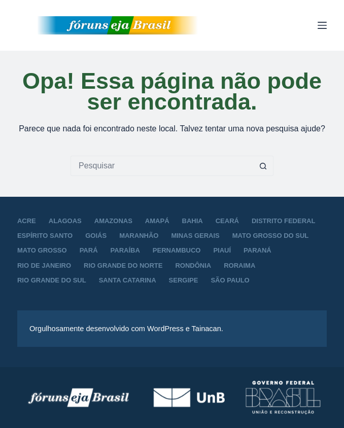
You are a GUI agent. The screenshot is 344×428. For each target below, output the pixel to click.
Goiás (96, 235)
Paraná (257, 250)
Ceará (227, 221)
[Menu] (322, 25)
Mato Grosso (42, 250)
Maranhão (138, 235)
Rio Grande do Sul (51, 280)
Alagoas (65, 221)
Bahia (192, 221)
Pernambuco (177, 250)
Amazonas (113, 221)
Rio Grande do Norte (123, 265)
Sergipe (183, 280)
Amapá (157, 221)
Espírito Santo (45, 235)
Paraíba (125, 250)
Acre (26, 221)
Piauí (222, 250)
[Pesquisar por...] (162, 166)
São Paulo (230, 280)
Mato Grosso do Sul (270, 235)
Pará (89, 250)
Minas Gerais (195, 235)
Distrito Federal (283, 221)
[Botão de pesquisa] (263, 166)
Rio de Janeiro (44, 265)
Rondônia (193, 265)
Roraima (239, 265)
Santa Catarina (127, 280)
